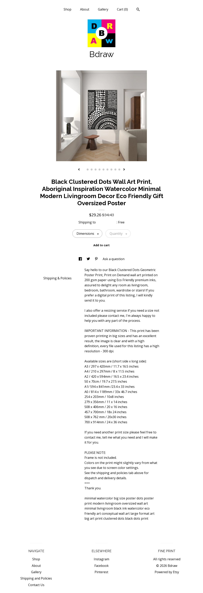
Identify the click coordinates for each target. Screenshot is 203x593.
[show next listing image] (124, 169)
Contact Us (36, 585)
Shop (67, 9)
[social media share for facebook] (81, 259)
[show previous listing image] (79, 169)
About (84, 9)
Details (50, 269)
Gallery (103, 9)
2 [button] (88, 170)
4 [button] (96, 170)
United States (107, 222)
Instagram (101, 559)
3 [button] (92, 170)
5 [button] (100, 170)
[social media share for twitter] (89, 259)
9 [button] (115, 170)
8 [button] (111, 170)
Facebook (101, 565)
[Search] (138, 10)
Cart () (122, 9)
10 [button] (119, 170)
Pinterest (101, 572)
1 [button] (84, 170)
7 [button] (107, 170)
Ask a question (113, 259)
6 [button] (103, 170)
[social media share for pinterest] (97, 259)
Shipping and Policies (36, 578)
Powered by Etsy (167, 572)
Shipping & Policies (57, 278)
